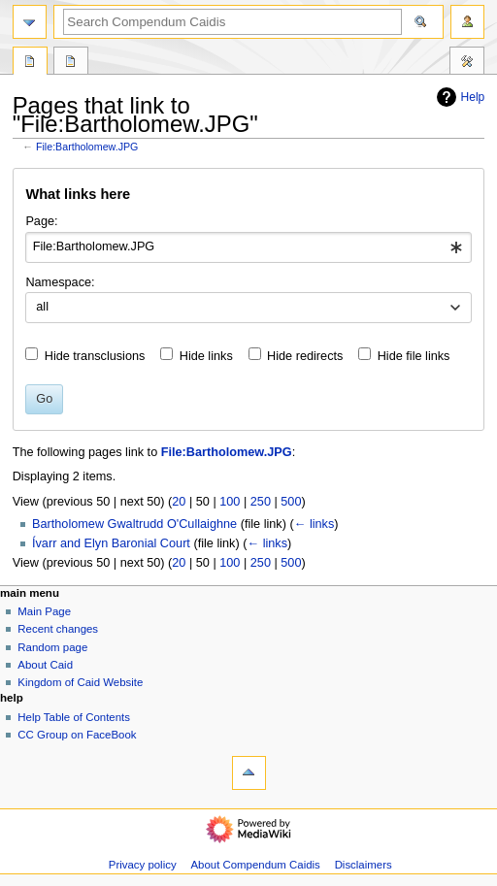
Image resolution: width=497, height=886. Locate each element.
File (30, 63)
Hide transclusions (95, 356)
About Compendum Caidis (254, 864)
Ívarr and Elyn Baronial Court (111, 543)
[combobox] (248, 247)
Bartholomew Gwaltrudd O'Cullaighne (134, 524)
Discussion (70, 63)
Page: (41, 221)
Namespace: (59, 282)
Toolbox (466, 63)
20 (178, 502)
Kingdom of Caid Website (80, 682)
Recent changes (57, 629)
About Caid (45, 665)
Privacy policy (143, 864)
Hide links (206, 356)
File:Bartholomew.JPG (87, 146)
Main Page (44, 611)
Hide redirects (305, 356)
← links (314, 524)
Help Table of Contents (73, 717)
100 (229, 502)
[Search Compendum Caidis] (232, 22)
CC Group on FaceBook (76, 734)
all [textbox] (42, 306)
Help (458, 97)
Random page (52, 647)
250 (260, 502)
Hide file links (414, 356)
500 (291, 502)
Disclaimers (363, 864)
